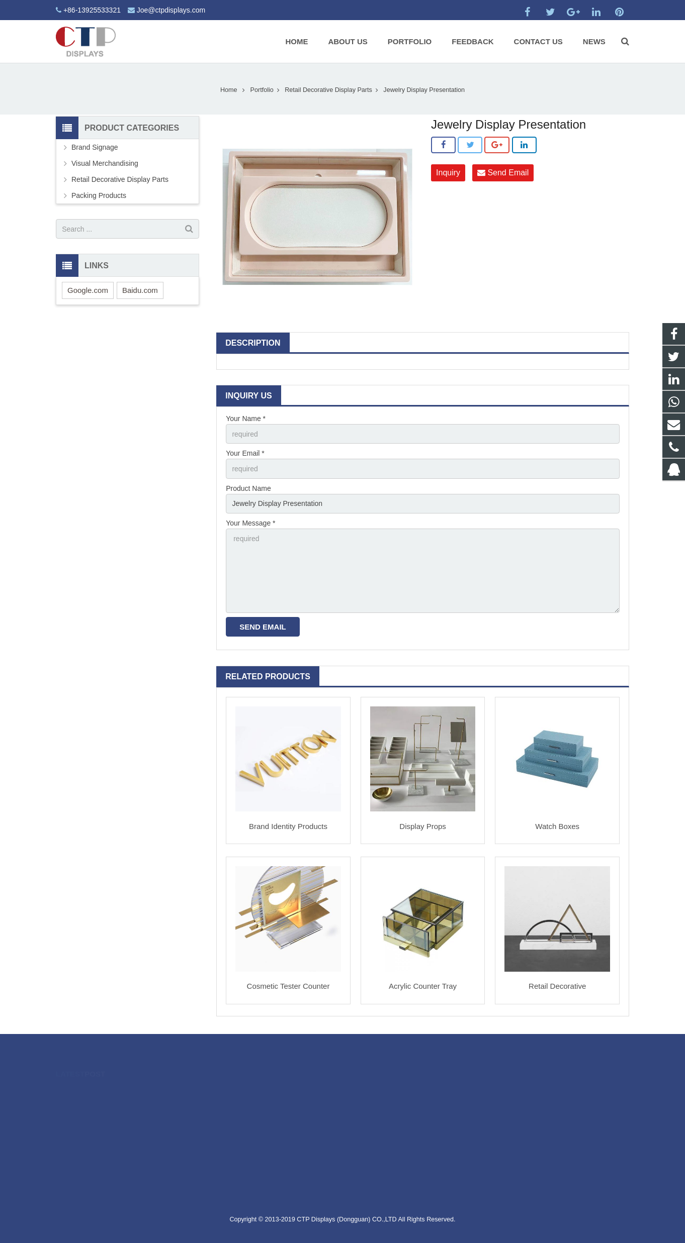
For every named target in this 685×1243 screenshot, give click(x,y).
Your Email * (245, 453)
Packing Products (98, 195)
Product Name (248, 488)
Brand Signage (94, 147)
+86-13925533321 (92, 10)
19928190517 (380, 1107)
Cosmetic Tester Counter (288, 986)
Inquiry (448, 172)
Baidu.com (140, 290)
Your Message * (250, 523)
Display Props (422, 826)
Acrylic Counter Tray (423, 986)
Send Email (503, 172)
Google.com (87, 290)
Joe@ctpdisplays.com (171, 10)
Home (228, 89)
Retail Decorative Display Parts (328, 89)
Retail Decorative (557, 986)
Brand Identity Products (288, 826)
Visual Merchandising (104, 163)
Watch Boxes (557, 826)
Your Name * (246, 419)
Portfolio (262, 89)
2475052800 (379, 1093)
